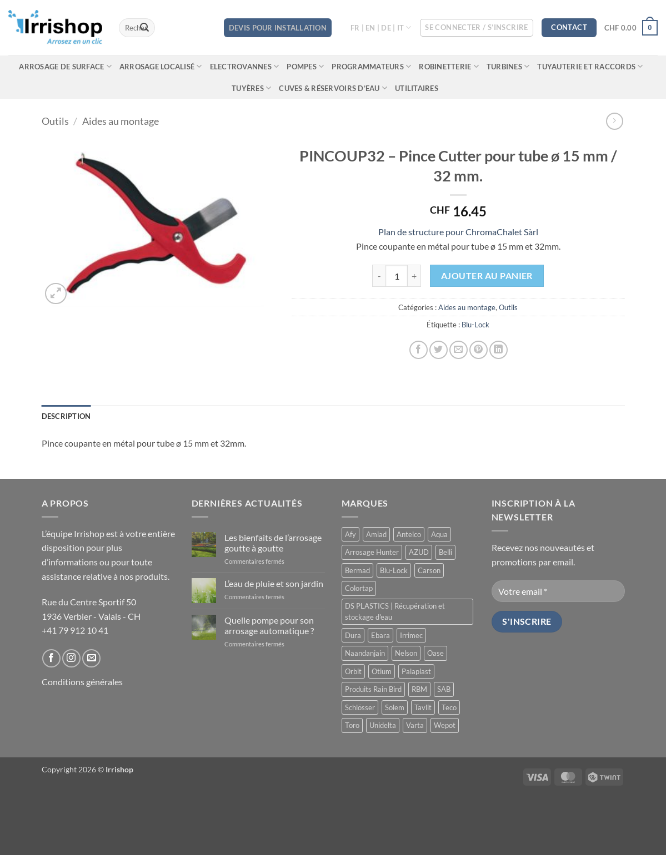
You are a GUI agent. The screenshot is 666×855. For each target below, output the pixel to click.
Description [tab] (66, 416)
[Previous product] (614, 121)
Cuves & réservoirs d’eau (333, 88)
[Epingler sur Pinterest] (478, 350)
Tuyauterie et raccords (590, 66)
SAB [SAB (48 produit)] (443, 689)
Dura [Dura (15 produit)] (353, 635)
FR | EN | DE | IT (381, 27)
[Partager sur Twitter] (438, 350)
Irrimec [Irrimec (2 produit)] (411, 635)
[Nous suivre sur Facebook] (51, 658)
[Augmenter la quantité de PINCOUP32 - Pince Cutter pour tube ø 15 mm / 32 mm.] (414, 276)
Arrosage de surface (65, 66)
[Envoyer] (144, 27)
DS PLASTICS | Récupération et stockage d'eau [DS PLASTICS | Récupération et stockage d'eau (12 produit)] (395, 611)
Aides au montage (120, 121)
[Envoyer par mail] (458, 350)
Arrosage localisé (160, 66)
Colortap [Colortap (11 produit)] (359, 588)
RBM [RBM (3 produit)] (419, 689)
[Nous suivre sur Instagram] (71, 658)
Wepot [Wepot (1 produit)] (444, 725)
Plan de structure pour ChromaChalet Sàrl (458, 231)
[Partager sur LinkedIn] (498, 350)
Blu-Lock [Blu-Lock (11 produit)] (394, 570)
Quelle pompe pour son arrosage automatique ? (269, 625)
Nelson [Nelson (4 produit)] (406, 653)
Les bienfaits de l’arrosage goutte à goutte (273, 542)
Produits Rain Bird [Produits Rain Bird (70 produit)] (373, 689)
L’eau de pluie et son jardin (273, 583)
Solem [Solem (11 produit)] (394, 707)
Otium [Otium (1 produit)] (382, 671)
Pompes (305, 66)
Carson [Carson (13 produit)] (429, 570)
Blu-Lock (475, 324)
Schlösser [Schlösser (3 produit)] (360, 707)
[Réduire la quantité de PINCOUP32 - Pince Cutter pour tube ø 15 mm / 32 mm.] (378, 276)
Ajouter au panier (487, 276)
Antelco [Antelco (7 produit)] (409, 534)
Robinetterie (449, 66)
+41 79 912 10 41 (75, 630)
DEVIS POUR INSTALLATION (278, 27)
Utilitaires (416, 88)
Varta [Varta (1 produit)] (415, 725)
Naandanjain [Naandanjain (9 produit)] (365, 653)
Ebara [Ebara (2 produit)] (380, 635)
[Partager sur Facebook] (418, 350)
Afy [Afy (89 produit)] (350, 534)
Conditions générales (82, 681)
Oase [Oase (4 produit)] (435, 653)
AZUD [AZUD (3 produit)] (419, 552)
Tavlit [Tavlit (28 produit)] (423, 707)
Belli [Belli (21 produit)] (445, 552)
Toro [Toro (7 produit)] (352, 725)
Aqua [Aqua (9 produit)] (439, 534)
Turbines (508, 66)
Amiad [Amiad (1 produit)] (376, 534)
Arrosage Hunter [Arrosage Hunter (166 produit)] (372, 552)
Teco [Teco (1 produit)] (449, 707)
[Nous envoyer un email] (91, 658)
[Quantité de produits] (396, 276)
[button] (476, 28)
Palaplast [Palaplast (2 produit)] (416, 671)
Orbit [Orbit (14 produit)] (353, 671)
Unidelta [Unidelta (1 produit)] (382, 725)
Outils (55, 121)
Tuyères (251, 88)
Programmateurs (371, 66)
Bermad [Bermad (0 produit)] (357, 570)
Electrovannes (244, 66)
